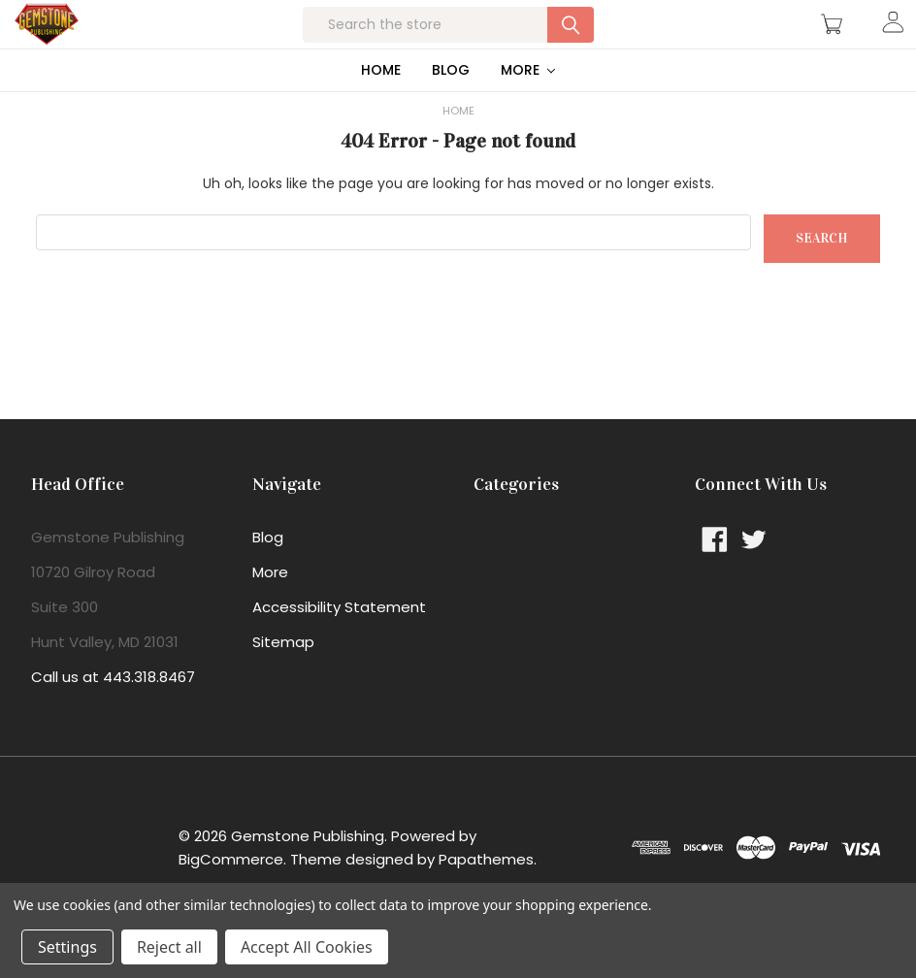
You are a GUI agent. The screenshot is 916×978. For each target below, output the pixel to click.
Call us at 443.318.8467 (113, 715)
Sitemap (283, 680)
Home (381, 108)
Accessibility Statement (339, 646)
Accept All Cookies (307, 947)
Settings (67, 947)
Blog (451, 108)
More (528, 108)
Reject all (169, 947)
